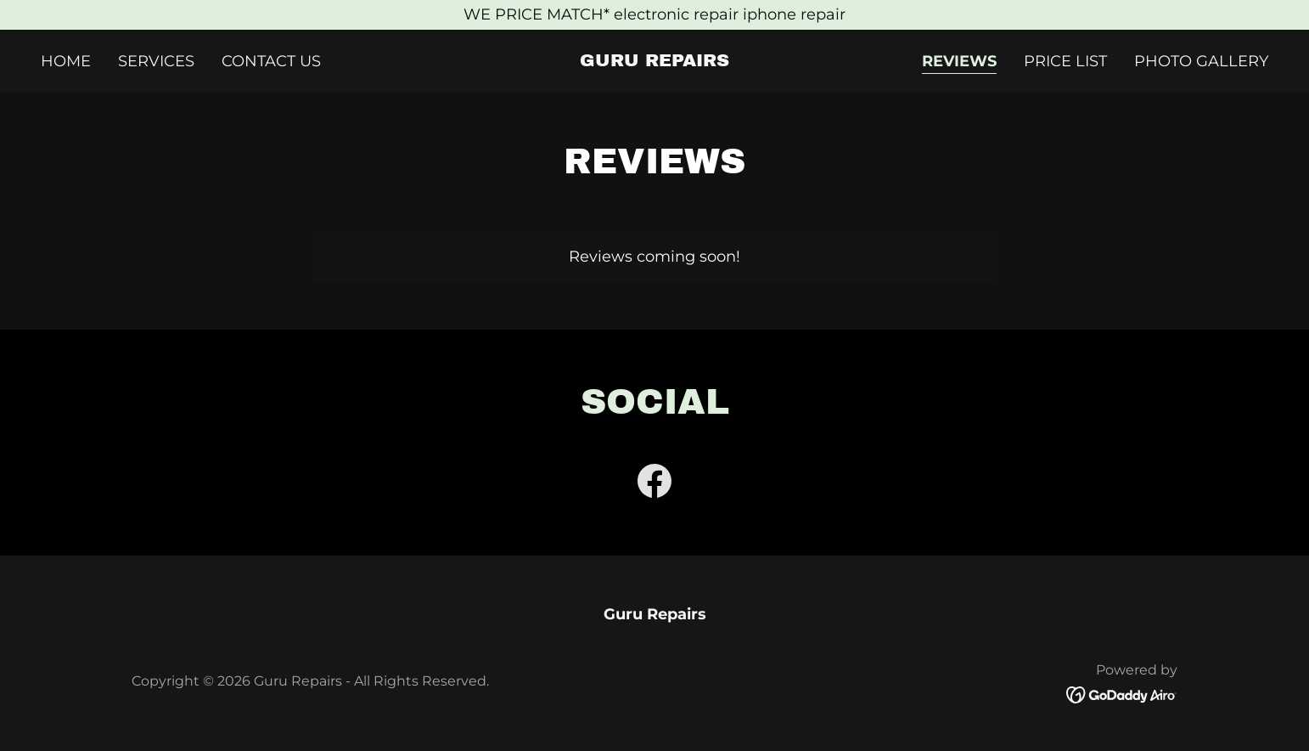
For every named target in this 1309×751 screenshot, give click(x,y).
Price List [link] (1065, 61)
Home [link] (66, 61)
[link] (654, 61)
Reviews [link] (959, 61)
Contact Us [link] (271, 61)
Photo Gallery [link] (1201, 61)
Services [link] (156, 61)
